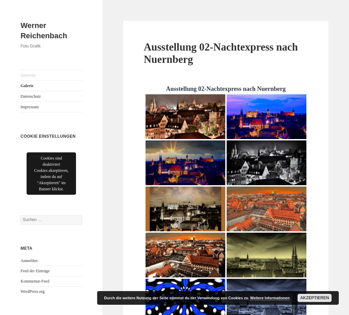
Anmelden (28, 260)
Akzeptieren (314, 298)
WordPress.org (32, 291)
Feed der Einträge (34, 271)
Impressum (29, 107)
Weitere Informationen (270, 298)
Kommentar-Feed (34, 281)
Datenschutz (30, 96)
